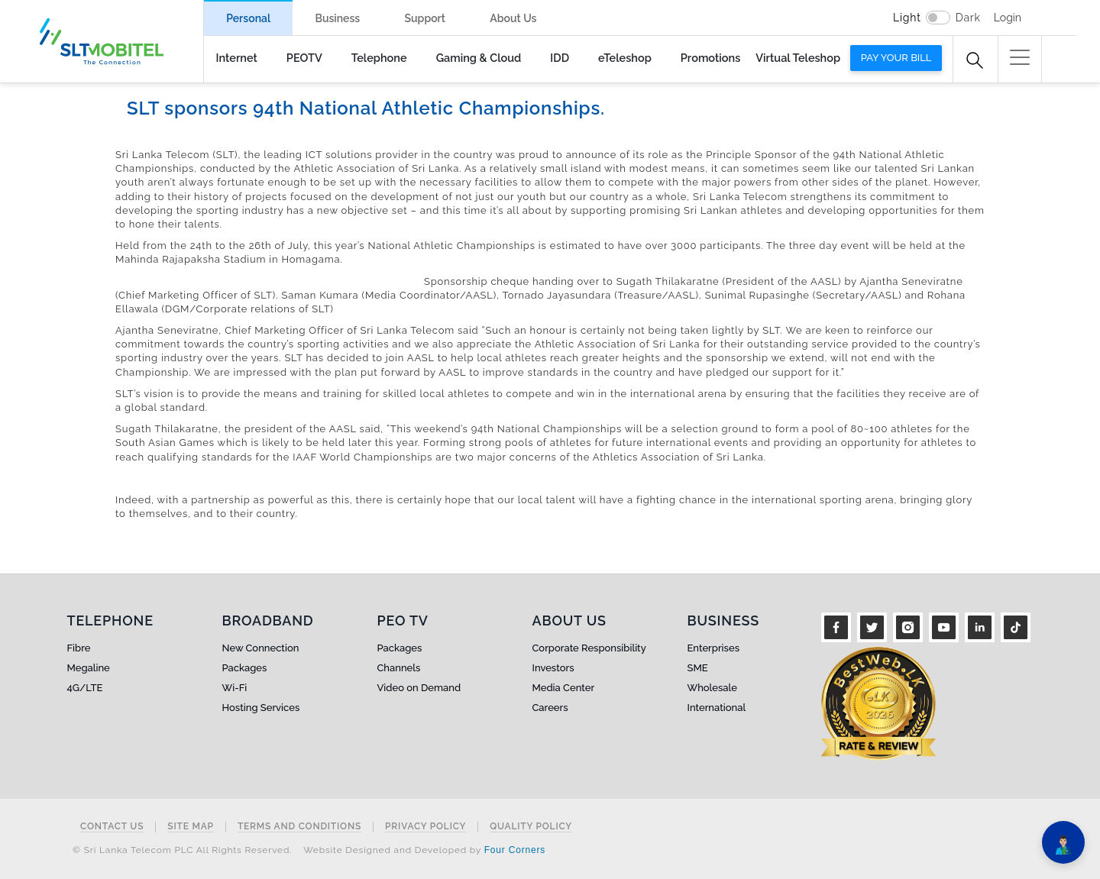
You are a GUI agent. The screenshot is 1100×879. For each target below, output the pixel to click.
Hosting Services (261, 707)
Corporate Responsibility (589, 648)
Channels (399, 668)
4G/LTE (85, 687)
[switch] (938, 17)
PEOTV (304, 57)
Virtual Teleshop (797, 57)
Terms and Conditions (299, 827)
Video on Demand (419, 687)
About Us (513, 18)
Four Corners (514, 850)
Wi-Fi (234, 687)
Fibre (79, 648)
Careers (550, 707)
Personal (248, 18)
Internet (236, 57)
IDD (559, 57)
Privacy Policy (425, 827)
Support (425, 18)
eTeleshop (625, 57)
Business (337, 18)
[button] (1019, 57)
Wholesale (712, 687)
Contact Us (112, 827)
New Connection (260, 648)
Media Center (563, 687)
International (717, 707)
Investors (553, 668)
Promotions (710, 57)
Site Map (190, 827)
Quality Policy (531, 827)
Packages (244, 668)
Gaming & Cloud (479, 57)
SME (698, 668)
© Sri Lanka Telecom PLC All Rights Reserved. (182, 850)
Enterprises (713, 648)
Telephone (379, 57)
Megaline (88, 668)
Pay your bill (896, 57)
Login (1007, 17)
